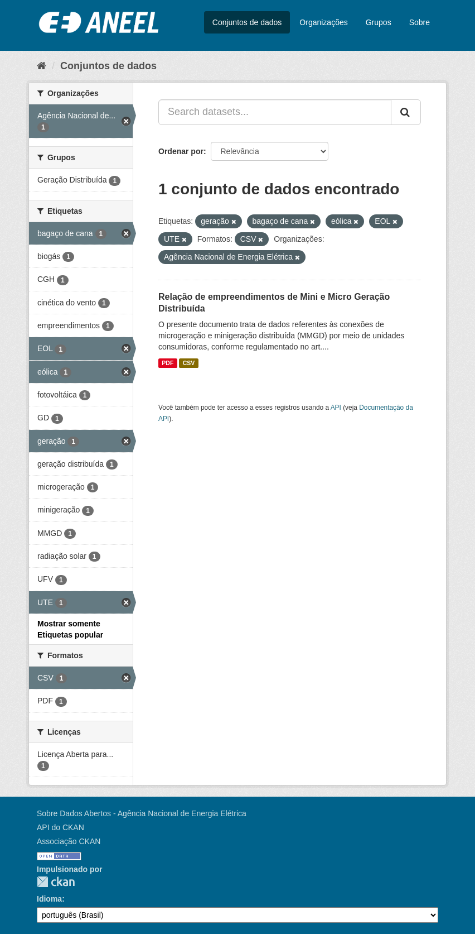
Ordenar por (180, 151)
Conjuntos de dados (247, 22)
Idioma (49, 898)
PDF (167, 363)
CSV (189, 363)
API (336, 407)
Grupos (378, 22)
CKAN (56, 882)
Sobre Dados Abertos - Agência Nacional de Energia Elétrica (141, 813)
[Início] (41, 65)
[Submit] (406, 112)
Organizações (323, 22)
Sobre (419, 22)
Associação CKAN (68, 841)
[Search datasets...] (274, 112)
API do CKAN (60, 827)
